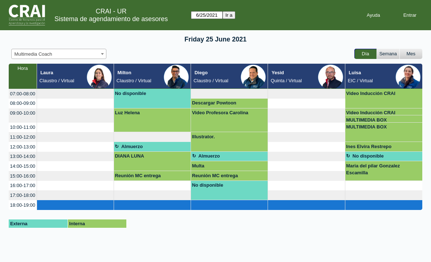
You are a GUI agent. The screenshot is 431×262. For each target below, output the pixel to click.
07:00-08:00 (22, 93)
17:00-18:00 (22, 195)
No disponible (130, 93)
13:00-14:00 (22, 156)
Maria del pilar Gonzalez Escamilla (373, 169)
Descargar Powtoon (214, 103)
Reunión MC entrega (137, 175)
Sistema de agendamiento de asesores (111, 19)
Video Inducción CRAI (370, 93)
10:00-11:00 (22, 127)
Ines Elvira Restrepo (368, 146)
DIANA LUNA (129, 156)
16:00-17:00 (22, 185)
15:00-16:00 (22, 176)
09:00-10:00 (22, 113)
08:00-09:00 (22, 103)
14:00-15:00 (22, 166)
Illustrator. (203, 136)
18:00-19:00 (22, 205)
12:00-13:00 (22, 147)
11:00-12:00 (22, 137)
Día (365, 53)
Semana (388, 53)
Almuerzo (132, 146)
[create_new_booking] (75, 94)
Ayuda (373, 15)
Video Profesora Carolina (220, 112)
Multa (198, 165)
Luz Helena (127, 112)
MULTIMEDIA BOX (366, 120)
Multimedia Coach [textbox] (33, 54)
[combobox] (58, 54)
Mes (411, 53)
